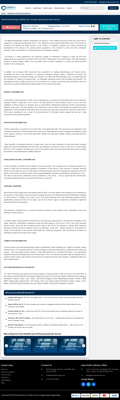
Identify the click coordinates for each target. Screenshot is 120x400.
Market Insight (47, 8)
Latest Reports (6, 380)
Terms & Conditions (8, 372)
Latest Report (37, 8)
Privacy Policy (6, 375)
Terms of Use (45, 395)
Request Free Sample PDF (105, 48)
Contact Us (113, 8)
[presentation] (6, 345)
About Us (28, 8)
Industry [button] (69, 8)
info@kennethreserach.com (55, 375)
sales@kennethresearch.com (109, 2)
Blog (2, 383)
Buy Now (11, 27)
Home (3, 13)
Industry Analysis (59, 8)
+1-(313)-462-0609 (90, 2)
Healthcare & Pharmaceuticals (19, 13)
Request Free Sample (109, 27)
